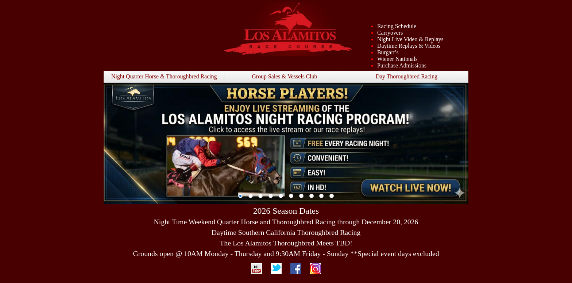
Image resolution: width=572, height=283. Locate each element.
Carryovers (390, 33)
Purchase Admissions (401, 65)
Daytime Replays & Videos (408, 46)
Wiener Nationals (397, 59)
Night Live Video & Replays (410, 39)
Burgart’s (388, 52)
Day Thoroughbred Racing (406, 76)
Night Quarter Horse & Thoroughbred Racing (164, 76)
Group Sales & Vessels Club (284, 76)
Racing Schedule (396, 26)
